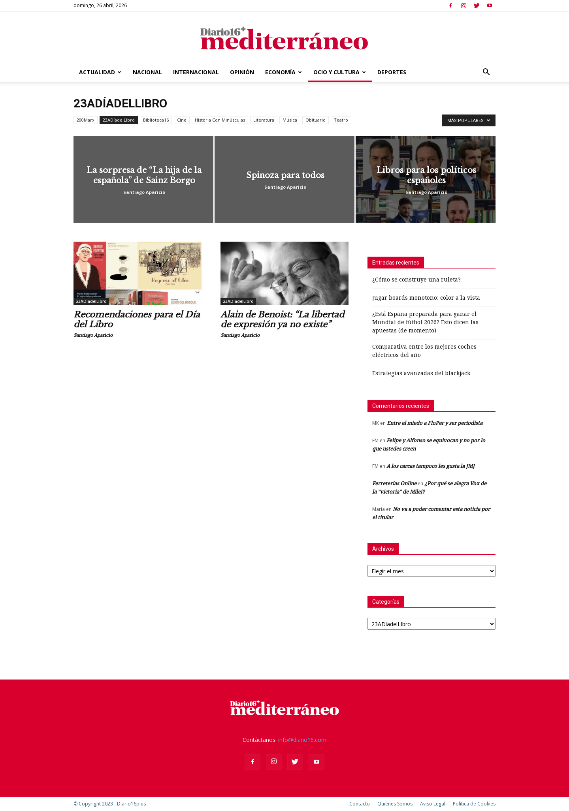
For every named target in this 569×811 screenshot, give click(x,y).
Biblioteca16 (156, 120)
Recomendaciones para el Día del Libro (136, 320)
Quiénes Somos (395, 803)
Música (290, 120)
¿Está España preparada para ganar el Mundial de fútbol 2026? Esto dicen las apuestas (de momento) (425, 322)
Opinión (242, 72)
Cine (182, 120)
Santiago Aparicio (144, 192)
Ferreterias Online (394, 483)
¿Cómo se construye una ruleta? (416, 279)
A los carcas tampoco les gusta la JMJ (430, 466)
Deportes (391, 72)
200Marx (85, 120)
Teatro (341, 120)
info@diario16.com (302, 739)
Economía (283, 72)
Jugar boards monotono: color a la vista (426, 298)
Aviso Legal (432, 803)
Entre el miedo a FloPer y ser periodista (434, 423)
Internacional (196, 72)
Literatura (263, 120)
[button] (486, 73)
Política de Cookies (474, 803)
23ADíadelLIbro (119, 120)
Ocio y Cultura (339, 72)
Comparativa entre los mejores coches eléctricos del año (424, 351)
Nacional (147, 72)
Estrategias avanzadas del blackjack (421, 373)
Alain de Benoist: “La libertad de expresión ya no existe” (282, 320)
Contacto (359, 803)
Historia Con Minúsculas (220, 120)
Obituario (315, 120)
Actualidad (100, 72)
